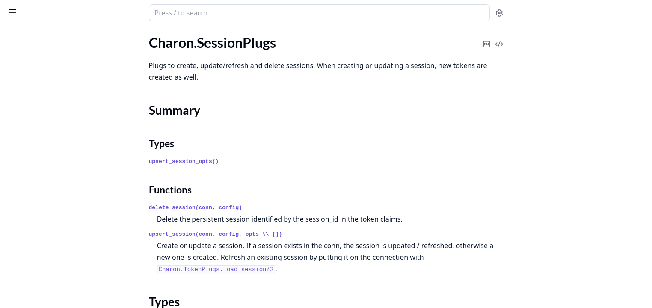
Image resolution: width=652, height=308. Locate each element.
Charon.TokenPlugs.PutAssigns (52, 301)
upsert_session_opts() (248, 161)
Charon (19, 8)
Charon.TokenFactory (37, 232)
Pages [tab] (15, 34)
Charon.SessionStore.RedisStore (53, 163)
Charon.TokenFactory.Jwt (43, 255)
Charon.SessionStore (37, 117)
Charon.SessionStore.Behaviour (52, 128)
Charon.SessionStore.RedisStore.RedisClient (61, 197)
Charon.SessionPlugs (37, 66)
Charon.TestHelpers (35, 220)
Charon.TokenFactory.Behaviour (53, 244)
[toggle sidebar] (117, 12)
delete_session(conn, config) (259, 207)
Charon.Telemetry (32, 209)
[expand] (120, 44)
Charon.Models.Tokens (39, 54)
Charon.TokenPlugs (34, 278)
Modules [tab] (51, 34)
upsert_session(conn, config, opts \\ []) (280, 234)
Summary (29, 81)
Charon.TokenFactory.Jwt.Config (54, 267)
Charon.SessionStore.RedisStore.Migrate (61, 186)
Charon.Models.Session (40, 42)
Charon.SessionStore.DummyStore (57, 140)
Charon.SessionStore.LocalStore (53, 151)
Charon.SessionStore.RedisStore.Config (61, 174)
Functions (29, 101)
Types (23, 91)
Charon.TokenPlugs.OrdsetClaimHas (60, 290)
